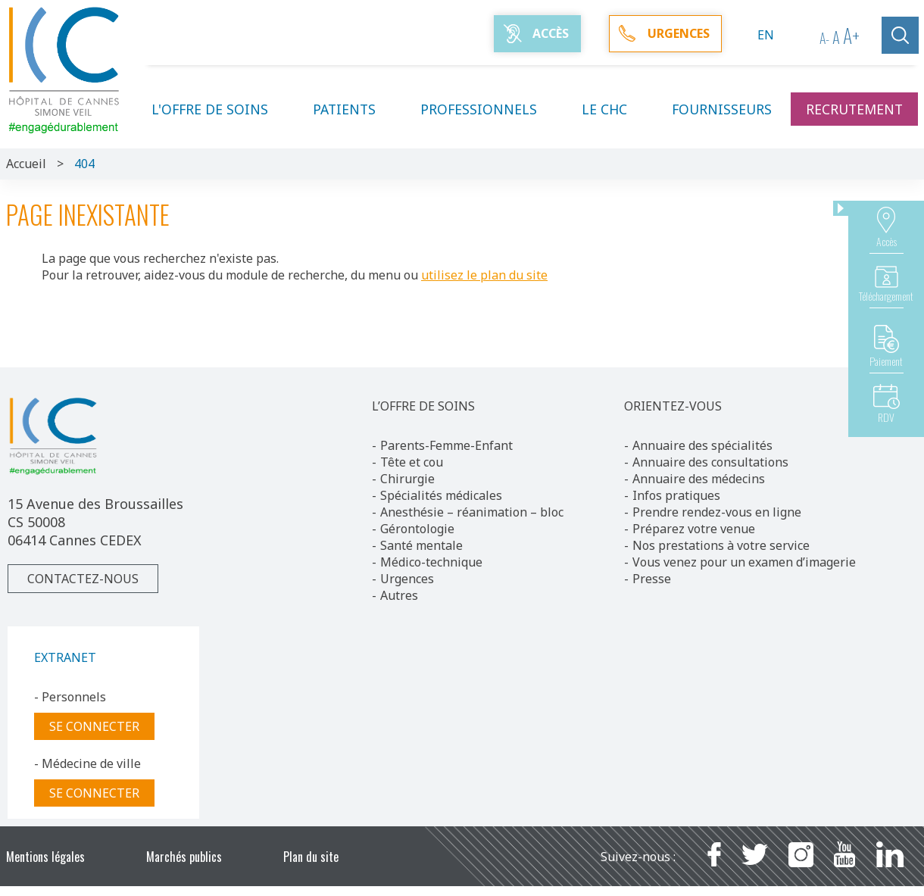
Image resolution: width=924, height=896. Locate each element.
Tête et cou (411, 462)
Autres (399, 595)
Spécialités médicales (441, 495)
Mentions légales (45, 857)
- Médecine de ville (87, 763)
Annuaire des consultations (710, 462)
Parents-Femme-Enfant (446, 445)
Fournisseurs (722, 109)
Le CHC (613, 109)
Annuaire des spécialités (702, 445)
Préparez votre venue (693, 528)
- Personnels (70, 696)
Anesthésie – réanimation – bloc (471, 512)
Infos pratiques (676, 495)
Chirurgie (407, 478)
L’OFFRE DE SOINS (423, 406)
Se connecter (94, 726)
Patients (353, 109)
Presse (651, 578)
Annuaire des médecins (698, 478)
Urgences (407, 578)
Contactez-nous (83, 578)
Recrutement (854, 109)
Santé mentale (421, 545)
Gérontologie (417, 528)
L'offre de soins (218, 109)
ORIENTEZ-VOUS (673, 406)
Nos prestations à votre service (721, 545)
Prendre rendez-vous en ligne (716, 512)
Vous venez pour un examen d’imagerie (744, 562)
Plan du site (311, 857)
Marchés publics (184, 857)
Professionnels (487, 109)
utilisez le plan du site (484, 275)
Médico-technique (431, 562)
